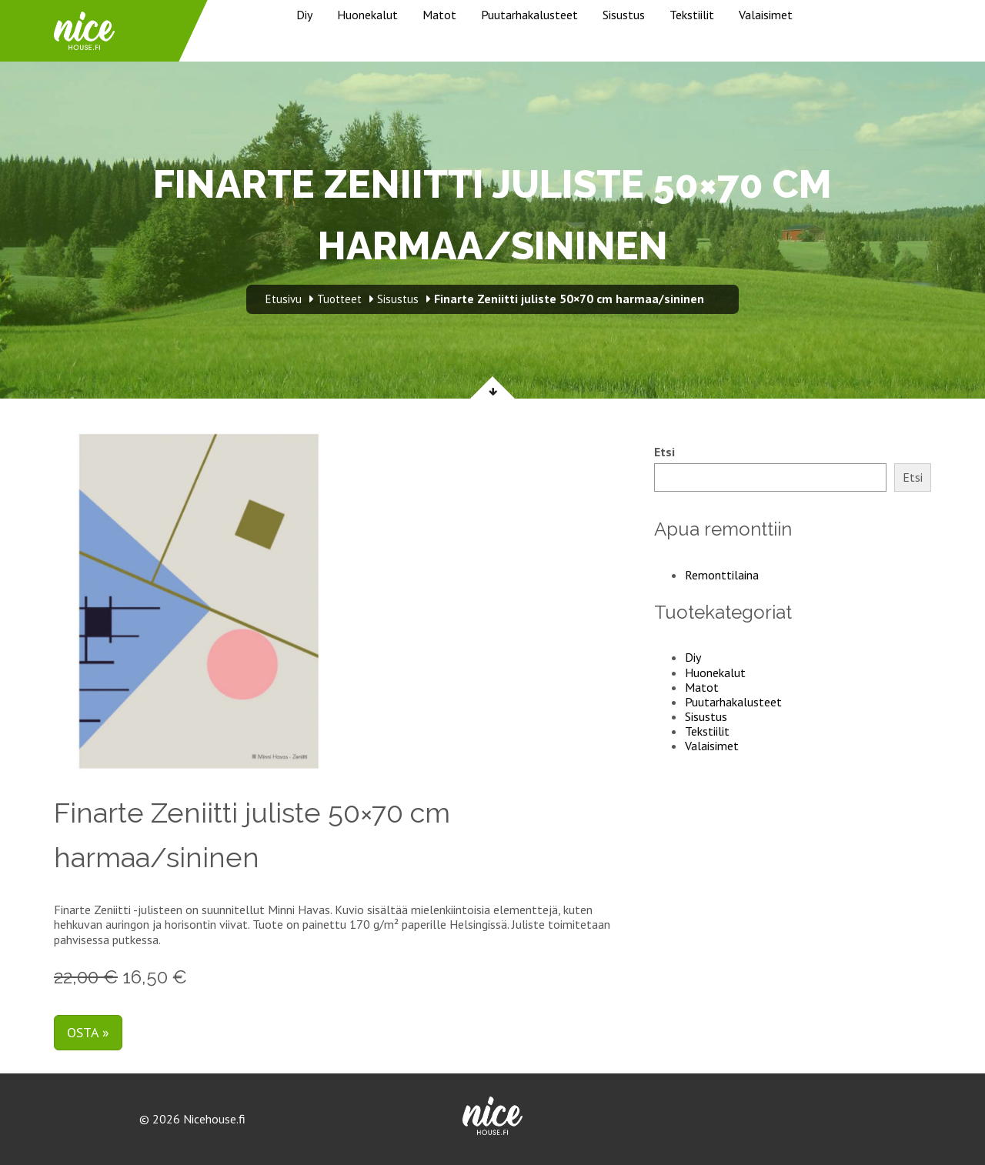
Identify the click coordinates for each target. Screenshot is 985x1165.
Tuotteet (339, 299)
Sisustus (624, 14)
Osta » (88, 1032)
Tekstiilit (691, 14)
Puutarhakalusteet (529, 14)
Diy (304, 14)
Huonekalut (367, 14)
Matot (439, 14)
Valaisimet (766, 14)
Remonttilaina (722, 574)
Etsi (664, 452)
